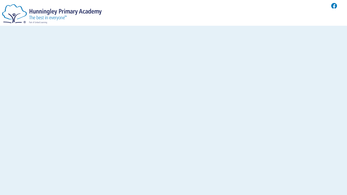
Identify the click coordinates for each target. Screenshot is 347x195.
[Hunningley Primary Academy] (52, 12)
